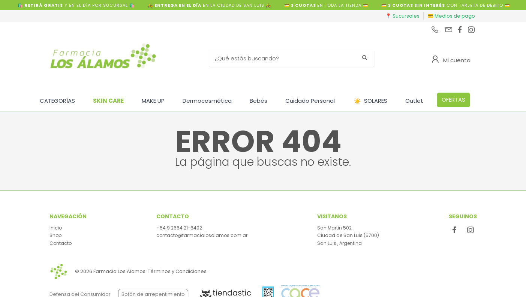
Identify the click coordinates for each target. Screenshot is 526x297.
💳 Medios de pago (451, 16)
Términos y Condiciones (177, 271)
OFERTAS (453, 100)
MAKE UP (153, 101)
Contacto (60, 243)
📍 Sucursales (402, 16)
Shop (55, 235)
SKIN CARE (108, 101)
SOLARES (370, 101)
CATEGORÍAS (57, 101)
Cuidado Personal (310, 101)
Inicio (55, 228)
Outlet (414, 101)
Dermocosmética (207, 101)
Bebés (258, 101)
